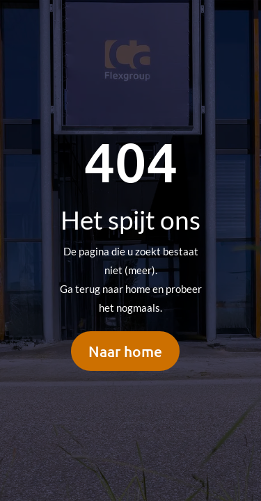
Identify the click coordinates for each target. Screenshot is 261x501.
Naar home (125, 351)
